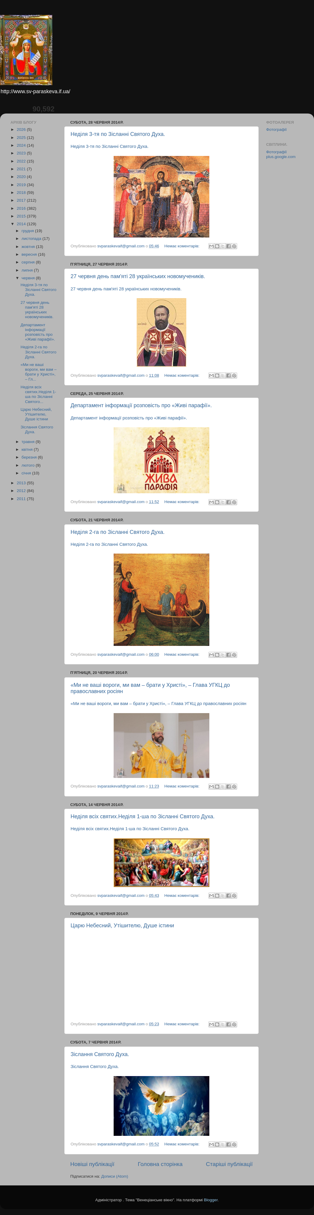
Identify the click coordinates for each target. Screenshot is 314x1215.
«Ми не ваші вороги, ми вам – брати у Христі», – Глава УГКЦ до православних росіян (158, 703)
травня (29, 441)
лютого (29, 465)
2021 (22, 169)
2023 (22, 153)
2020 (22, 176)
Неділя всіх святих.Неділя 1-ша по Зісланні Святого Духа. (143, 816)
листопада (32, 238)
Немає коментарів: (182, 246)
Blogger (211, 1200)
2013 (22, 483)
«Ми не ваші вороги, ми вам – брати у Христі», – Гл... (39, 371)
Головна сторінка (160, 1164)
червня (29, 278)
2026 (22, 129)
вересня (30, 254)
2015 (22, 216)
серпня (29, 262)
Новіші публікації (92, 1164)
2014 (22, 224)
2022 (22, 161)
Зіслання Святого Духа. (100, 1054)
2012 (22, 490)
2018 (22, 192)
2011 (22, 499)
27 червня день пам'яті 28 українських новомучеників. (138, 276)
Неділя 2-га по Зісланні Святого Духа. (117, 532)
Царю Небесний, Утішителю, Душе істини (122, 926)
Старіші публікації (229, 1164)
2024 (22, 145)
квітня (28, 449)
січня (27, 473)
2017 (22, 200)
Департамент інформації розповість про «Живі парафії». (141, 405)
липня (28, 270)
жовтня (29, 246)
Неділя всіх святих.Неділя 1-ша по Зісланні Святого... (38, 394)
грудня (28, 231)
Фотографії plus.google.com (280, 154)
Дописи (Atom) (114, 1176)
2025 (22, 137)
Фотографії (276, 129)
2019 (22, 185)
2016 (22, 208)
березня (30, 457)
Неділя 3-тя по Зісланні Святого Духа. (118, 134)
